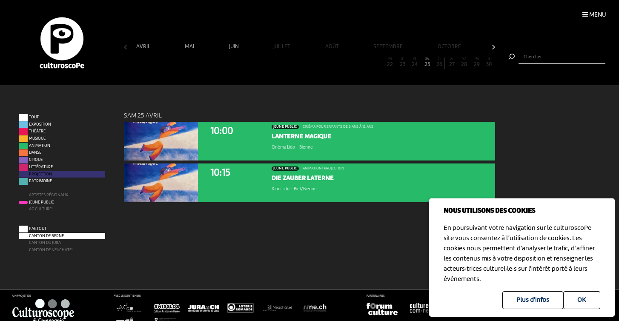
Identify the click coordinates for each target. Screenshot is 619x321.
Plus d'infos (532, 300)
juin (234, 46)
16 (315, 62)
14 (290, 62)
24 (414, 62)
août (332, 46)
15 (303, 62)
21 (377, 62)
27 (451, 62)
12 (266, 62)
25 (427, 62)
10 (241, 62)
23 (402, 62)
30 (489, 62)
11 (253, 62)
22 (389, 62)
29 (476, 62)
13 (278, 62)
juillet (282, 46)
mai (190, 46)
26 (439, 62)
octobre (450, 46)
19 (352, 62)
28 (464, 62)
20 (365, 62)
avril (144, 46)
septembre (388, 46)
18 (340, 62)
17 (328, 62)
